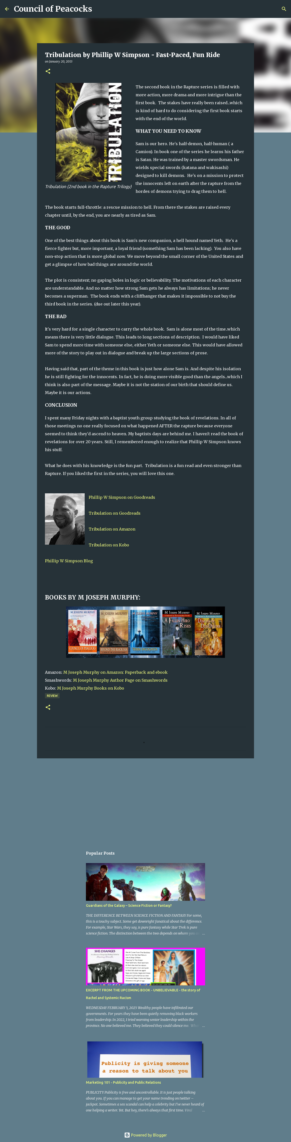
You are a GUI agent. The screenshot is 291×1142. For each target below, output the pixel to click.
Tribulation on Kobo (109, 544)
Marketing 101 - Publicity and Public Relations (123, 1082)
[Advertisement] (145, 800)
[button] (48, 71)
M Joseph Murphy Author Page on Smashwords (120, 680)
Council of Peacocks (53, 9)
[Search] (99, 9)
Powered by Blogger (145, 1135)
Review (52, 695)
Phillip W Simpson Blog (69, 560)
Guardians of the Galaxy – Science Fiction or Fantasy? (129, 905)
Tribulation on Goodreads (115, 513)
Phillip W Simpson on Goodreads (122, 497)
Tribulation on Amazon (112, 529)
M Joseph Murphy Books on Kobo (90, 688)
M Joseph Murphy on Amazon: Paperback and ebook (115, 672)
